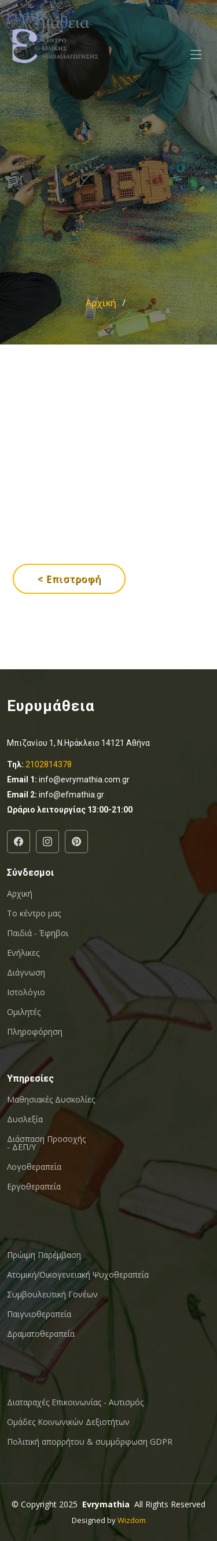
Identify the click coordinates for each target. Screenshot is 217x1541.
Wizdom (131, 1520)
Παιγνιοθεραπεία (39, 1314)
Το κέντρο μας (34, 913)
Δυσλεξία (25, 1119)
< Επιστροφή (69, 578)
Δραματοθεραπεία (41, 1334)
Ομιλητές (24, 1012)
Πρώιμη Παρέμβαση (44, 1255)
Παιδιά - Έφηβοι (37, 933)
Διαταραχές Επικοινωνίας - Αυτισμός (75, 1402)
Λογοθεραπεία (34, 1167)
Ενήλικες (23, 953)
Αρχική (101, 302)
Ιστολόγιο (26, 992)
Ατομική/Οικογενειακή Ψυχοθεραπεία (78, 1275)
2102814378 (48, 764)
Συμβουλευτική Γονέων (52, 1294)
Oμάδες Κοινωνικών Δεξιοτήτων (68, 1422)
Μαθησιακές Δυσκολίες (51, 1100)
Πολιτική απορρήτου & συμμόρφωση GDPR (89, 1442)
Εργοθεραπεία (34, 1187)
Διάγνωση (26, 973)
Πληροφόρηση (34, 1032)
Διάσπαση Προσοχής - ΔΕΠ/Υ (46, 1143)
